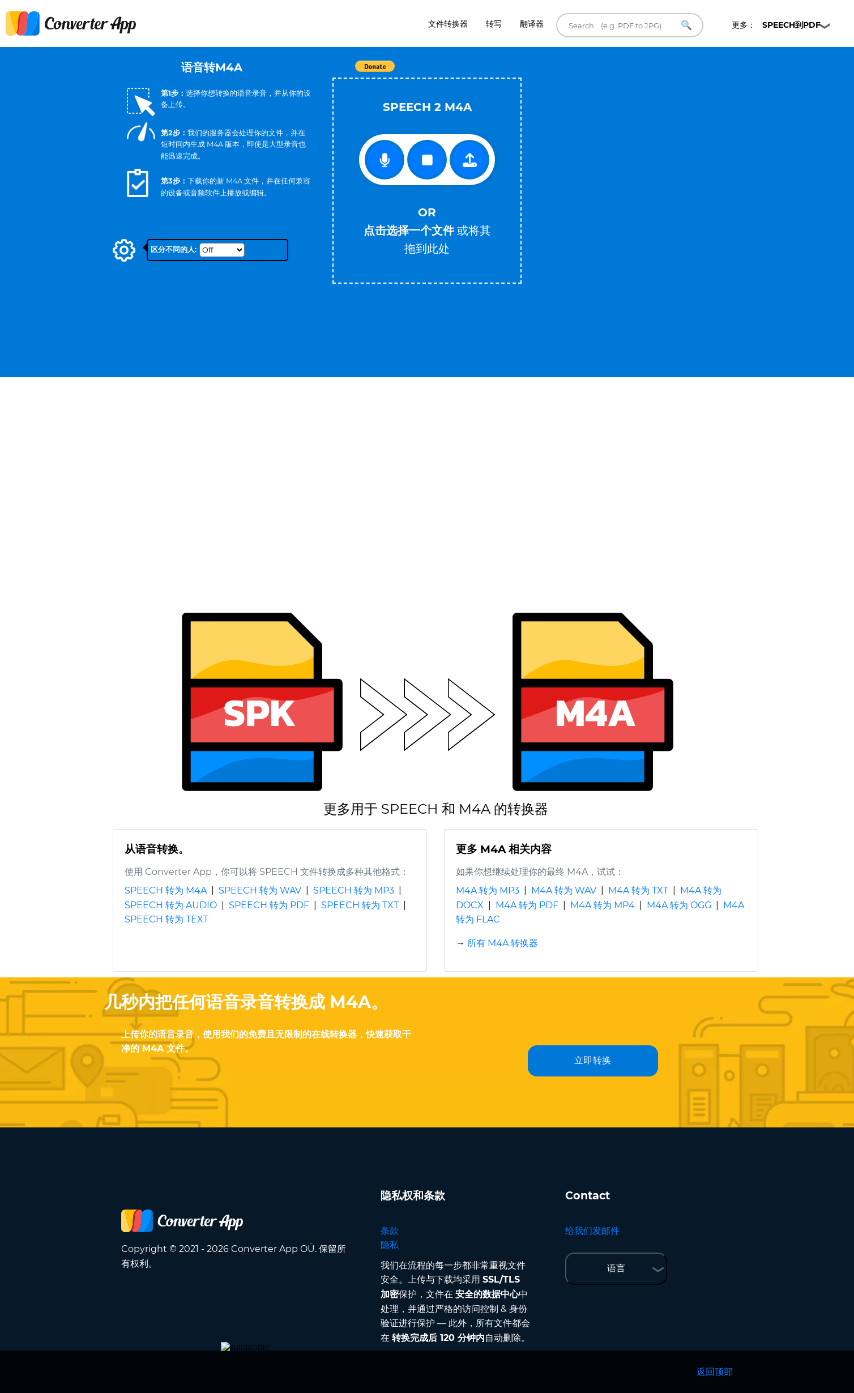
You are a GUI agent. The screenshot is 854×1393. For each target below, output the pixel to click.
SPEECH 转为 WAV (260, 890)
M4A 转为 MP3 (487, 890)
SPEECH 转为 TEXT (166, 919)
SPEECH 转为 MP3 (353, 890)
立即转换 (593, 1060)
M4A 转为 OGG (679, 905)
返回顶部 (715, 1371)
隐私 (390, 1245)
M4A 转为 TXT (638, 890)
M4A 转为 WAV (563, 890)
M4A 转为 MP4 (602, 905)
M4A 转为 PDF (527, 905)
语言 (616, 1268)
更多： (776, 25)
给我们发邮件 (592, 1230)
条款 (390, 1230)
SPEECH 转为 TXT (360, 905)
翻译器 (532, 24)
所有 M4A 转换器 (502, 943)
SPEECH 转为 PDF (269, 905)
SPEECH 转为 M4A (166, 890)
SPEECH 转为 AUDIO (171, 905)
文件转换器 (448, 24)
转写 (494, 24)
